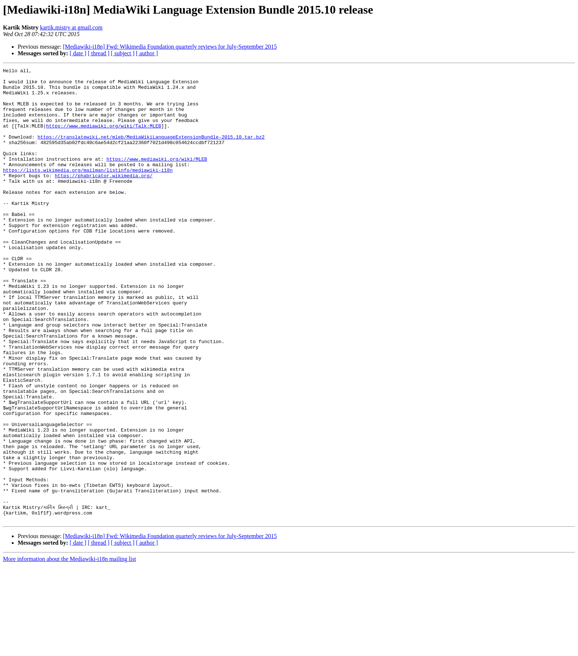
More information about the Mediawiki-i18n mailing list (69, 649)
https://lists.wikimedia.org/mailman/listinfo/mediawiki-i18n (88, 191)
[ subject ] (123, 53)
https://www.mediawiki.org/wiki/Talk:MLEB (103, 138)
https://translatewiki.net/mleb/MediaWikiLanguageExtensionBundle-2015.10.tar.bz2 (151, 151)
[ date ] (78, 53)
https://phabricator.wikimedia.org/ (103, 197)
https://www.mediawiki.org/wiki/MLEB (157, 177)
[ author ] (147, 53)
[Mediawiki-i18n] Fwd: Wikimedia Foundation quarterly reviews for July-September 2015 (170, 46)
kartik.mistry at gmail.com (71, 27)
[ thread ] (98, 53)
